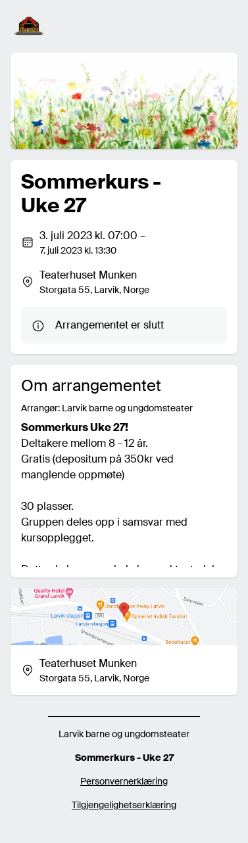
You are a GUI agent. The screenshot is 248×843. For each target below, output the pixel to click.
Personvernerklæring (124, 781)
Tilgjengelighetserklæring (124, 805)
